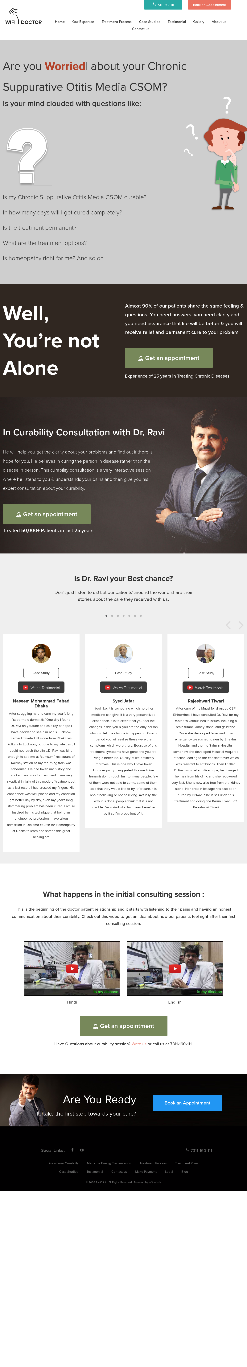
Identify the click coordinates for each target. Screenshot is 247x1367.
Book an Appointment (209, 4)
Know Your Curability (63, 1163)
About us (219, 21)
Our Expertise (83, 21)
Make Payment (146, 1171)
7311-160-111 (163, 4)
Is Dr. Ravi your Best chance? (123, 578)
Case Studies (149, 21)
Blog (184, 1171)
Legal (169, 1171)
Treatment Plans (187, 1163)
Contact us (119, 1171)
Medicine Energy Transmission (109, 1163)
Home (60, 21)
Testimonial (177, 21)
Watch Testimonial (41, 687)
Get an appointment (168, 357)
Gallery (198, 21)
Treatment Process (117, 21)
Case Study (41, 672)
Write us (139, 1044)
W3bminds (155, 1182)
